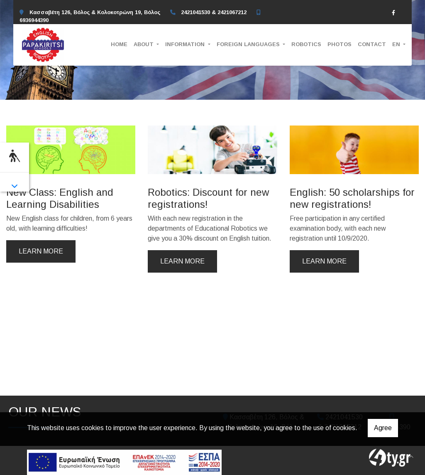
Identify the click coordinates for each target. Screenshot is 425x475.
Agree (383, 427)
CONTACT (372, 44)
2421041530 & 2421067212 (214, 12)
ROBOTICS (306, 44)
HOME (119, 44)
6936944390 (34, 20)
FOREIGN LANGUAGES (249, 44)
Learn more (41, 251)
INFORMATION (185, 44)
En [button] (397, 44)
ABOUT (144, 44)
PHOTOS (339, 44)
